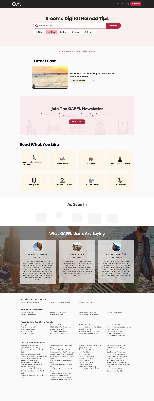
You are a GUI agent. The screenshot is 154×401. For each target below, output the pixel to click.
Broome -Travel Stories (57, 315)
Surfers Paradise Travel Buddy (116, 362)
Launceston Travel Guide (115, 325)
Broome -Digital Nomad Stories (88, 315)
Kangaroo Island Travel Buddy (116, 345)
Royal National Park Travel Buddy (60, 350)
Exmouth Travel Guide (85, 329)
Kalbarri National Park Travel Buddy (61, 379)
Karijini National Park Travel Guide (89, 331)
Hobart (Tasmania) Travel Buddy (117, 356)
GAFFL (61, 51)
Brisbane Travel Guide (28, 329)
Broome (78, 51)
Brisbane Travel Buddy (86, 358)
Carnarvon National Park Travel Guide (90, 327)
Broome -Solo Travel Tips (58, 312)
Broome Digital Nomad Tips (87, 302)
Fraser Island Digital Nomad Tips (60, 302)
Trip (63, 32)
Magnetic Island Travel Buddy (59, 375)
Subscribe (77, 122)
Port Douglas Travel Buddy (115, 348)
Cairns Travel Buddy (85, 352)
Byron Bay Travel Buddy (114, 358)
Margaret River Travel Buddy (116, 354)
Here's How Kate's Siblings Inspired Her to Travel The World (92, 75)
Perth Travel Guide (55, 325)
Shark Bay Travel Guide (86, 325)
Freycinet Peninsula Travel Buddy (60, 377)
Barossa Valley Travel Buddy (116, 371)
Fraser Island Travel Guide (115, 331)
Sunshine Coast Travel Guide (59, 333)
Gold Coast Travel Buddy (86, 356)
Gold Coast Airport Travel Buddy (31, 354)
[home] (19, 4)
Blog (127, 4)
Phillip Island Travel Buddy (115, 360)
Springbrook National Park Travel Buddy (62, 352)
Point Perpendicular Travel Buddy (60, 373)
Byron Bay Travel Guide (57, 329)
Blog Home (69, 51)
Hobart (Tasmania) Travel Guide (88, 333)
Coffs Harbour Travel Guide (58, 331)
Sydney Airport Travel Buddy (30, 362)
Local (75, 32)
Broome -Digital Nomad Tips (87, 312)
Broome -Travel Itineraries (29, 315)
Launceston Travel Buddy (115, 369)
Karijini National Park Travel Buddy (31, 369)
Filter (39, 32)
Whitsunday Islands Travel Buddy (89, 369)
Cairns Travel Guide (27, 331)
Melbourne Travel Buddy (86, 350)
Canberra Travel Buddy (86, 364)
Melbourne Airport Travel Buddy (31, 358)
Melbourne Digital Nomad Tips (30, 302)
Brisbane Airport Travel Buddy (30, 348)
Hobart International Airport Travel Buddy (34, 356)
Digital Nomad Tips (89, 51)
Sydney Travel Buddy (85, 348)
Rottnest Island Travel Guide (116, 333)
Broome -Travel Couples (114, 312)
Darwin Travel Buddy (85, 360)
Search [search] (113, 25)
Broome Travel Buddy (114, 350)
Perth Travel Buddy (85, 354)
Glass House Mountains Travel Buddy (90, 345)
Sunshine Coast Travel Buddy (116, 352)
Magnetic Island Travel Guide (116, 335)
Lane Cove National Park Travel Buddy (61, 354)
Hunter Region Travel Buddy (87, 367)
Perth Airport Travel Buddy (29, 360)
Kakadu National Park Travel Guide (60, 327)
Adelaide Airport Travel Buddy (30, 345)
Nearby (89, 32)
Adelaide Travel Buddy (86, 362)
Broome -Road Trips (27, 312)
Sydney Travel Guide (27, 325)
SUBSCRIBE (136, 4)
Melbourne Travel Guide (28, 327)
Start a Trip (119, 4)
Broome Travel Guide (27, 333)
